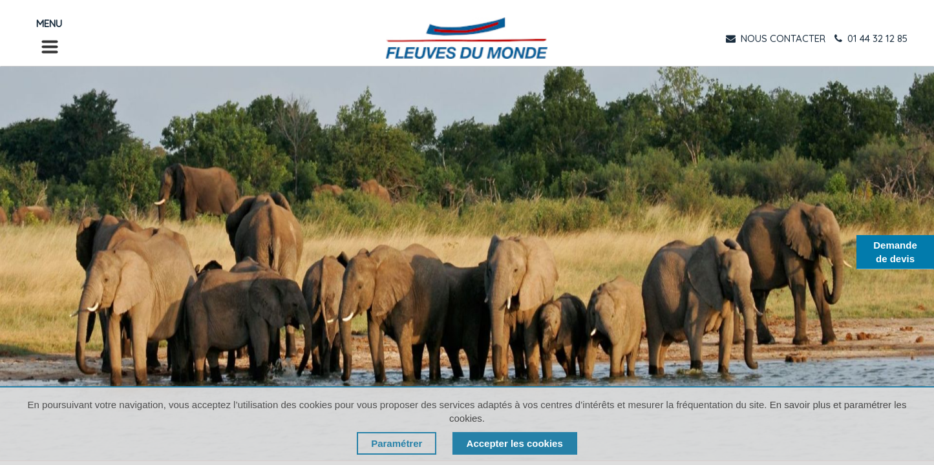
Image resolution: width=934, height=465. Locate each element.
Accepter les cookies (515, 443)
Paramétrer (396, 443)
